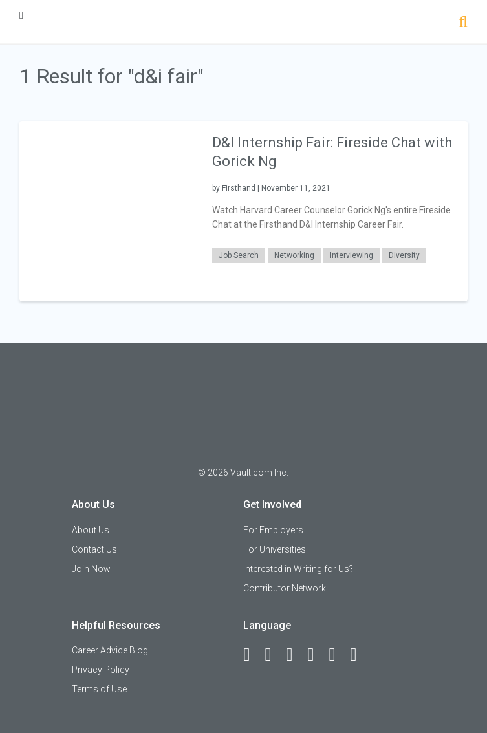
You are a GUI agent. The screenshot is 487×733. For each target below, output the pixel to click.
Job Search (239, 255)
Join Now (91, 569)
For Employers (273, 530)
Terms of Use (99, 689)
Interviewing (351, 255)
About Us (90, 530)
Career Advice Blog (110, 650)
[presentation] (109, 210)
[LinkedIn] (274, 654)
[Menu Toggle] (21, 15)
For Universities (274, 549)
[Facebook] (252, 654)
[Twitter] (295, 654)
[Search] (463, 23)
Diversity (404, 255)
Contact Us (94, 549)
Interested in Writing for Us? (298, 569)
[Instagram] (316, 654)
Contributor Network (284, 588)
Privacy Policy (100, 669)
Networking (294, 255)
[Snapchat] (359, 654)
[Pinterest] (338, 654)
